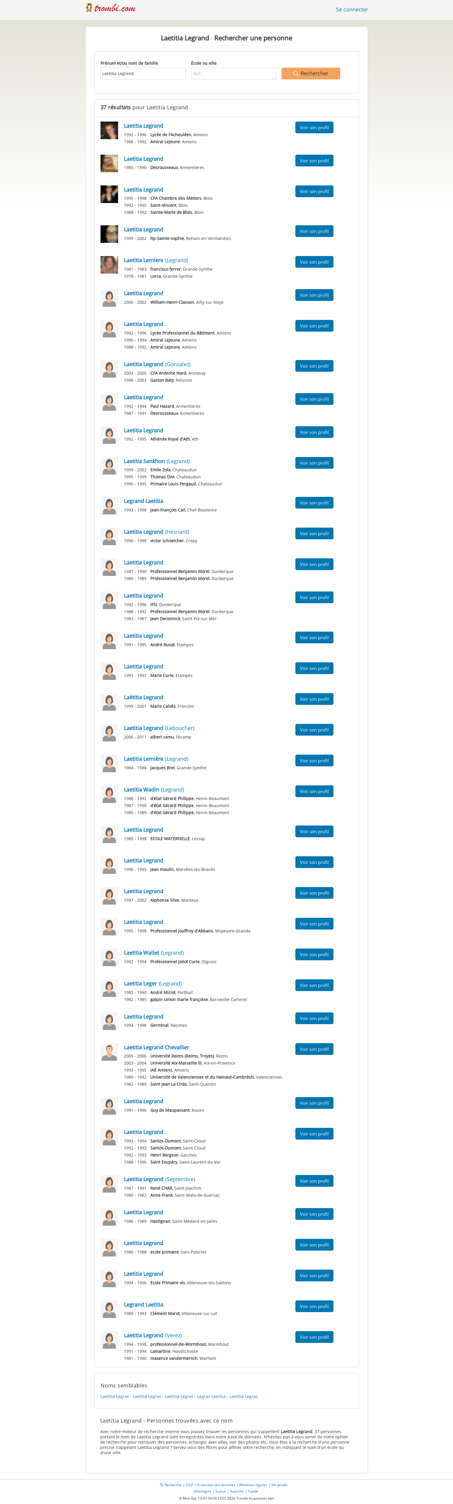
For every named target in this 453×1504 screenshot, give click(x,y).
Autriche (237, 1491)
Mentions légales (253, 1484)
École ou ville (204, 63)
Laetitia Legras (115, 1396)
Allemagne (202, 1491)
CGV (189, 1484)
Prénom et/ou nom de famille (129, 63)
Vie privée (279, 1484)
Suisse (220, 1491)
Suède (253, 1491)
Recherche (173, 1484)
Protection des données (216, 1484)
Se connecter (352, 9)
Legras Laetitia (211, 1396)
